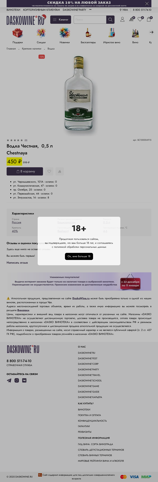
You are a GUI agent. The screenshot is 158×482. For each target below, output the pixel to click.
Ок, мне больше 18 (79, 256)
